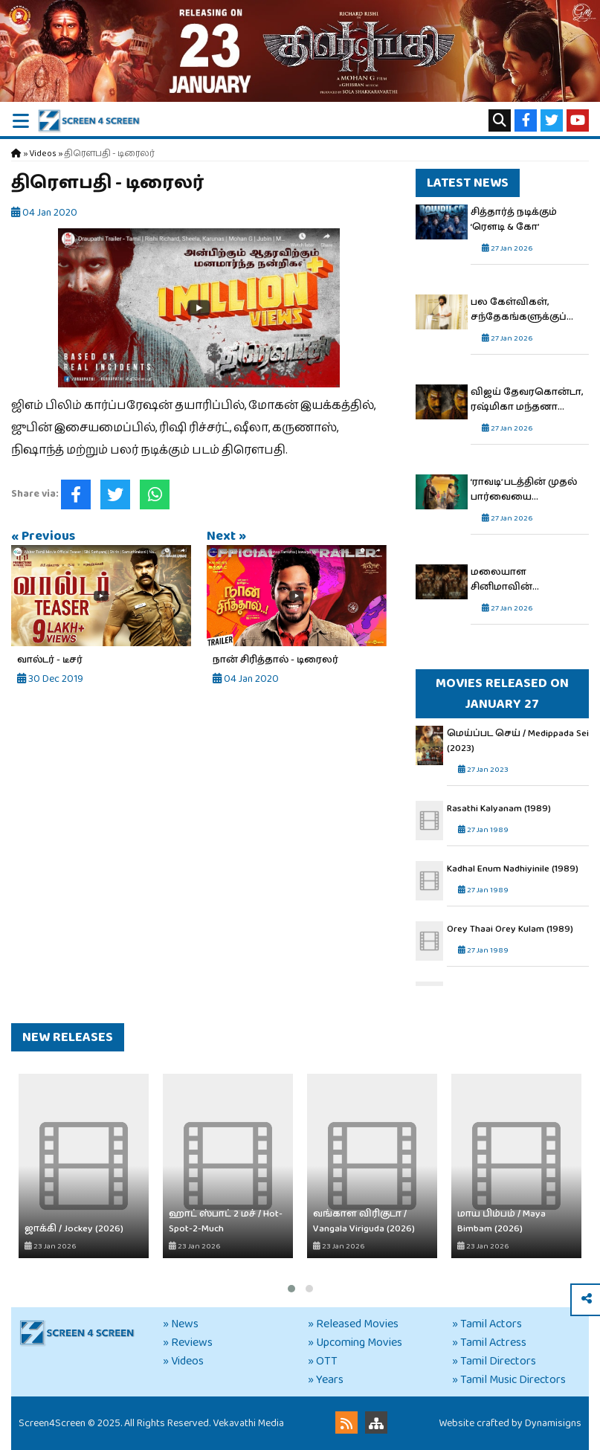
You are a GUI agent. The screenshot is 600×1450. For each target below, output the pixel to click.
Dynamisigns (553, 1423)
